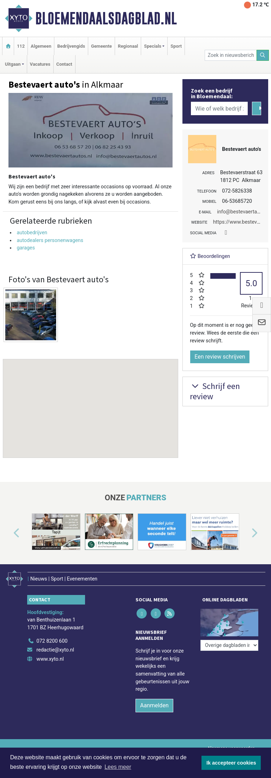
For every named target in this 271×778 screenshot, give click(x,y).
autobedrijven (32, 233)
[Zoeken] (263, 55)
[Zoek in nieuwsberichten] (231, 55)
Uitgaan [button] (12, 64)
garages (26, 248)
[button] (90, 401)
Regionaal (128, 46)
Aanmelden (154, 705)
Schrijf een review (215, 391)
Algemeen (41, 46)
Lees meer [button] (117, 767)
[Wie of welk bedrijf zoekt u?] (219, 108)
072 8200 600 (51, 641)
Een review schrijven (219, 356)
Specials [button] (152, 46)
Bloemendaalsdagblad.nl (106, 18)
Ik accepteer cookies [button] (231, 763)
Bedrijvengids (71, 46)
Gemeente (101, 46)
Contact (64, 64)
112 (21, 46)
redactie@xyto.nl (55, 650)
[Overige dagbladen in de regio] (229, 645)
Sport (176, 46)
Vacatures (40, 64)
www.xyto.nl (50, 659)
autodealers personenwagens (50, 240)
